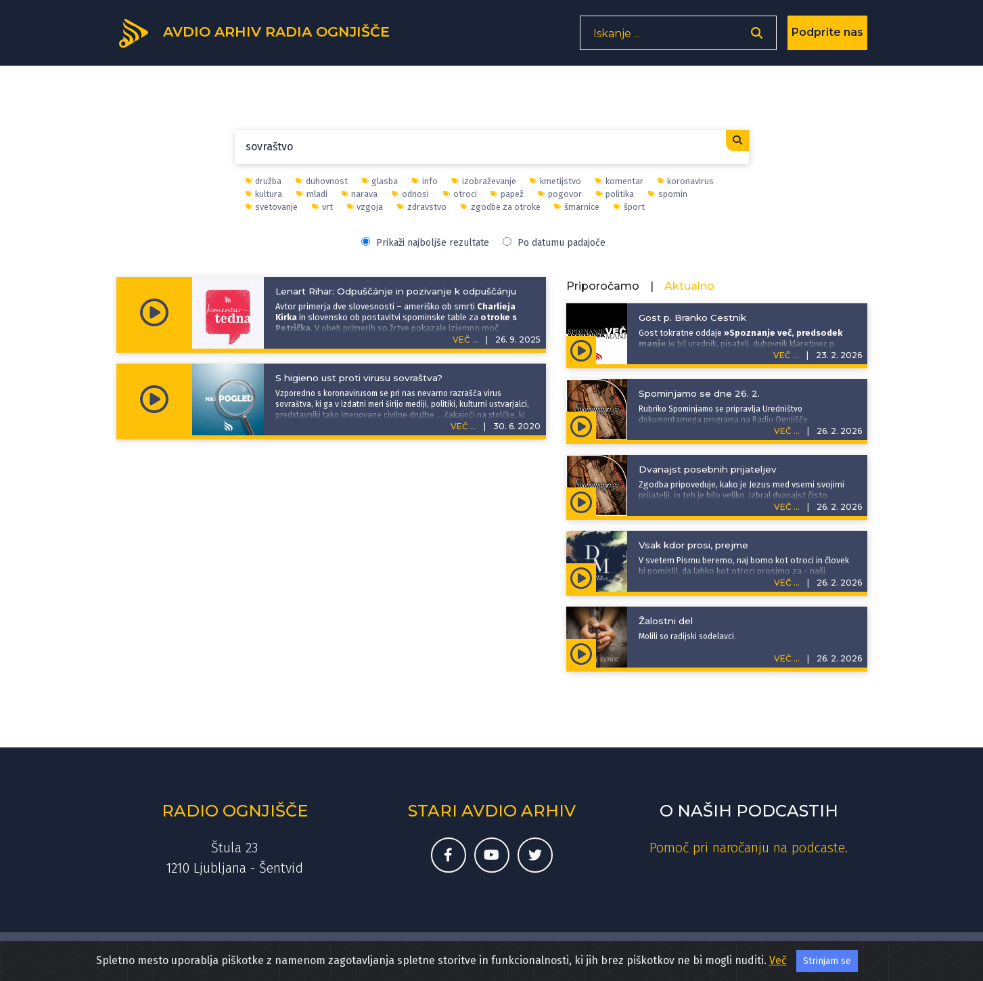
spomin (667, 194)
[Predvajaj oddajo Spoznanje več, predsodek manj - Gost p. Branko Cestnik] (581, 350)
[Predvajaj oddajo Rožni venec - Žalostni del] (581, 653)
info (425, 181)
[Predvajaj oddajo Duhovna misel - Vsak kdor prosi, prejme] (581, 577)
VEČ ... (465, 339)
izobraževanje (484, 181)
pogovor (560, 194)
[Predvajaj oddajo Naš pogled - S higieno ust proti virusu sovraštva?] (154, 399)
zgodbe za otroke (501, 207)
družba (264, 181)
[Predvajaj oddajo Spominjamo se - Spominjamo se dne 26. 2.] (581, 426)
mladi (311, 194)
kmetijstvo (555, 181)
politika (615, 194)
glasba (380, 181)
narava (360, 194)
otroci (460, 194)
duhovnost (322, 181)
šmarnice (576, 207)
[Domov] (262, 35)
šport (629, 207)
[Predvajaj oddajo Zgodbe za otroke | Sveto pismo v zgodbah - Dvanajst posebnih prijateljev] (581, 501)
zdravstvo (422, 207)
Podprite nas (827, 36)
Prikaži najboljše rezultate (425, 242)
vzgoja (365, 207)
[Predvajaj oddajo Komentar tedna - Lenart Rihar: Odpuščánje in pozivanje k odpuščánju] (154, 313)
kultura (264, 194)
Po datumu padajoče (554, 242)
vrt (322, 207)
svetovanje (272, 207)
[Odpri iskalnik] (756, 37)
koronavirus (686, 181)
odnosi (410, 194)
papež (507, 194)
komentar (619, 181)
